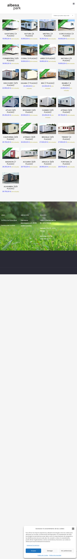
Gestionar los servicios (33, 545)
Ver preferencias (66, 551)
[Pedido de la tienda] (63, 16)
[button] (73, 529)
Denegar (50, 551)
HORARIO (43, 215)
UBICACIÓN (25, 215)
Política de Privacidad (9, 220)
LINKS (3, 215)
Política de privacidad (55, 555)
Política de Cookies (43, 555)
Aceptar (33, 551)
